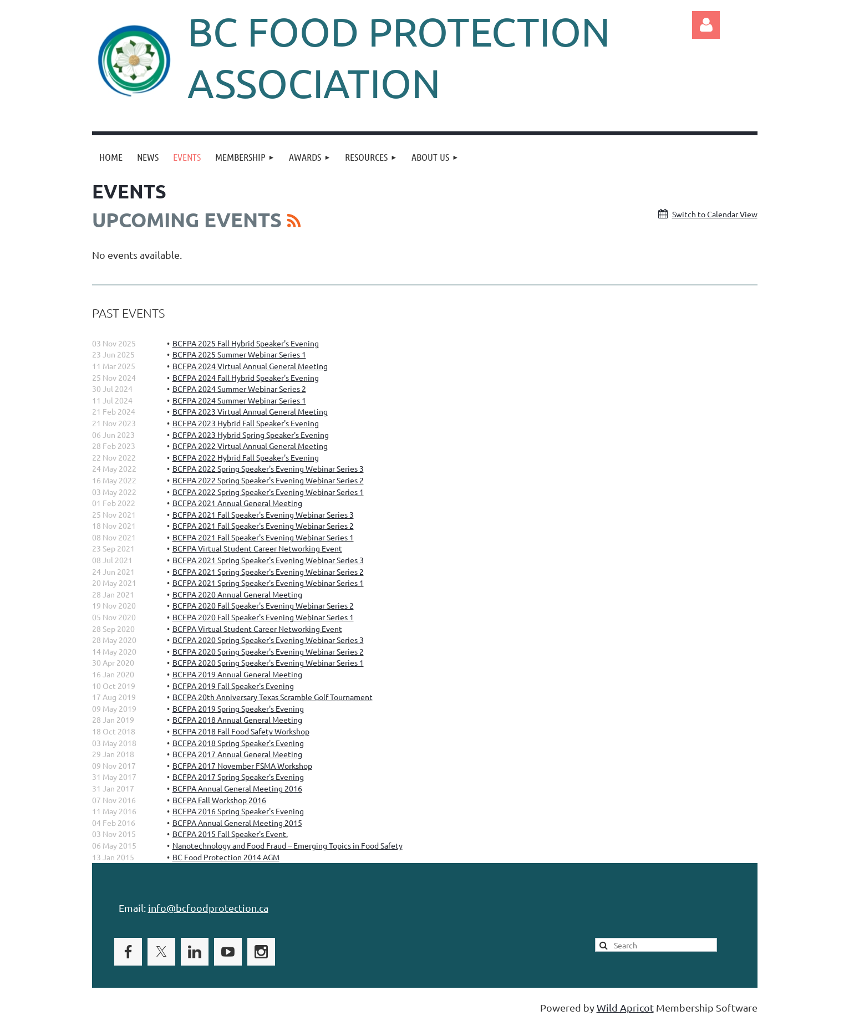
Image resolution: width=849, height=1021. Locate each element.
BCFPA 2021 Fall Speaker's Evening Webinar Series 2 (263, 525)
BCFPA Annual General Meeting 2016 (237, 788)
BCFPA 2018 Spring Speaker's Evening (238, 743)
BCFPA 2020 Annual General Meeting (237, 594)
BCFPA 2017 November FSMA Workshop (242, 765)
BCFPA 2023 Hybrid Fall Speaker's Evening (245, 423)
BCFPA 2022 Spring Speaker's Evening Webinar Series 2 (268, 480)
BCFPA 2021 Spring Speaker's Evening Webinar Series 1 (268, 583)
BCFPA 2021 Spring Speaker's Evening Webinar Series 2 (268, 571)
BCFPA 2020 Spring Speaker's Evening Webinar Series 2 (268, 651)
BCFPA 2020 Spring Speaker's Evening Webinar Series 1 (268, 662)
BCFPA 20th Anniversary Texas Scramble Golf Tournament (272, 697)
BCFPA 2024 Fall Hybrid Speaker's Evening (245, 377)
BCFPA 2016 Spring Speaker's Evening (238, 811)
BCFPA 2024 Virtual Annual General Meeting (250, 366)
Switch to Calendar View (715, 214)
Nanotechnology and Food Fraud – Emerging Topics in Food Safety (287, 845)
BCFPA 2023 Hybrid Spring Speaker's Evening (250, 435)
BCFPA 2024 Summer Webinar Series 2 (239, 389)
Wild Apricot (625, 1007)
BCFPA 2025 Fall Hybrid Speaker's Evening (245, 343)
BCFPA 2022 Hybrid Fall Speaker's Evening (245, 457)
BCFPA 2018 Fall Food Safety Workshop (240, 731)
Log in (706, 25)
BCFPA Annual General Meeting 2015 (237, 823)
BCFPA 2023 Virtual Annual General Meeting (250, 411)
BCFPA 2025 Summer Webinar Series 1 (239, 354)
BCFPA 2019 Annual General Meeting (237, 674)
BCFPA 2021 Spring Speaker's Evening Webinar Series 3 (268, 560)
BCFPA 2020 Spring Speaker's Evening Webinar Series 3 (268, 640)
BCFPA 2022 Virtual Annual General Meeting (250, 446)
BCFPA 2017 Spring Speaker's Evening (238, 777)
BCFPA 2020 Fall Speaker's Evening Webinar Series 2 (263, 605)
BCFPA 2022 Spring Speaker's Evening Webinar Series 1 (268, 492)
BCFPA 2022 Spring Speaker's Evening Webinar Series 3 (268, 468)
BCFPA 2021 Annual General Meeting (237, 503)
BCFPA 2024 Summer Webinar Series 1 (239, 400)
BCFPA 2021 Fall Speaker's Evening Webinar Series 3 (263, 514)
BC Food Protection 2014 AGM (225, 857)
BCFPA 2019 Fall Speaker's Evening (233, 686)
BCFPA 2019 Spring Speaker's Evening (238, 708)
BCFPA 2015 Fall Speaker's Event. (230, 834)
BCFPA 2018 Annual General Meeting (237, 719)
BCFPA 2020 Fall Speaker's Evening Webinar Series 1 (263, 617)
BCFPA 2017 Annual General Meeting (237, 754)
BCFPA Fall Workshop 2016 (219, 800)
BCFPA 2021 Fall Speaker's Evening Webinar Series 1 (263, 537)
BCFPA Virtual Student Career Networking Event (257, 548)
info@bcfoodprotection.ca (208, 907)
